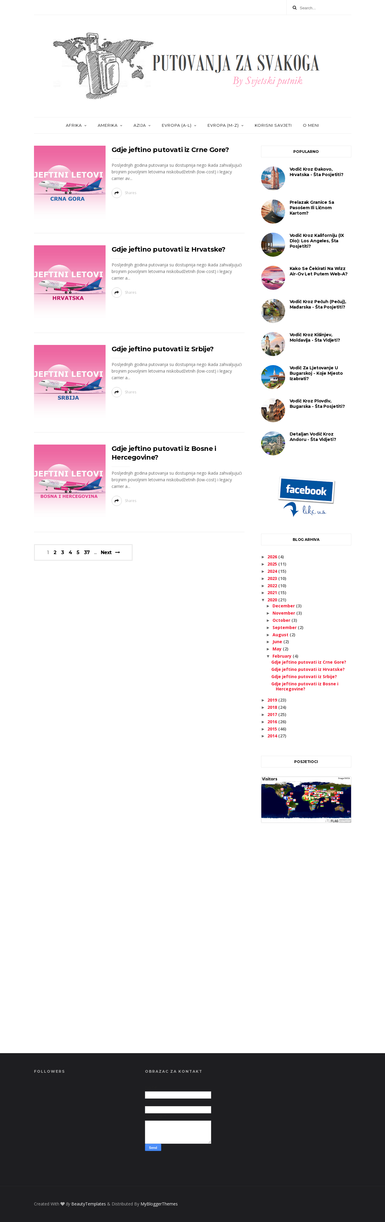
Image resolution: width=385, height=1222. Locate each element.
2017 (272, 714)
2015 (272, 729)
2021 (272, 592)
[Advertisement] (306, 944)
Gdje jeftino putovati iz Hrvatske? (169, 249)
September (285, 627)
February (283, 656)
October (282, 620)
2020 (272, 600)
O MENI (311, 125)
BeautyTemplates (88, 1204)
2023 (272, 578)
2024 (272, 571)
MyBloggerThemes (159, 1204)
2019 (272, 700)
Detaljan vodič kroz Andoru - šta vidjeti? (313, 436)
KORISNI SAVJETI (273, 125)
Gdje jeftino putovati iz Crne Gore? (170, 150)
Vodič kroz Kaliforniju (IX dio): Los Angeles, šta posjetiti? (317, 241)
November (284, 613)
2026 (272, 557)
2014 (272, 736)
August (281, 634)
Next (106, 552)
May (278, 649)
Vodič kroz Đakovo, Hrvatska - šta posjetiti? (316, 171)
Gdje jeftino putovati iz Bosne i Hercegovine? (304, 686)
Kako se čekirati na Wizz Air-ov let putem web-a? (319, 271)
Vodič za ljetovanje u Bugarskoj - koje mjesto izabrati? (316, 373)
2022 (272, 585)
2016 (272, 721)
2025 (272, 564)
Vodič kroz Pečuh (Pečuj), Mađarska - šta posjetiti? (318, 304)
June (278, 641)
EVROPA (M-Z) (223, 125)
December (284, 606)
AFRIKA (74, 125)
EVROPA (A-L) (177, 125)
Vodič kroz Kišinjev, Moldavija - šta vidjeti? (315, 337)
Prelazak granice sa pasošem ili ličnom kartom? (312, 208)
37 (87, 552)
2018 (272, 707)
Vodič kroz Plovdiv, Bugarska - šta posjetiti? (317, 403)
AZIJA (140, 125)
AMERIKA (108, 125)
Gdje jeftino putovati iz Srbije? (163, 349)
